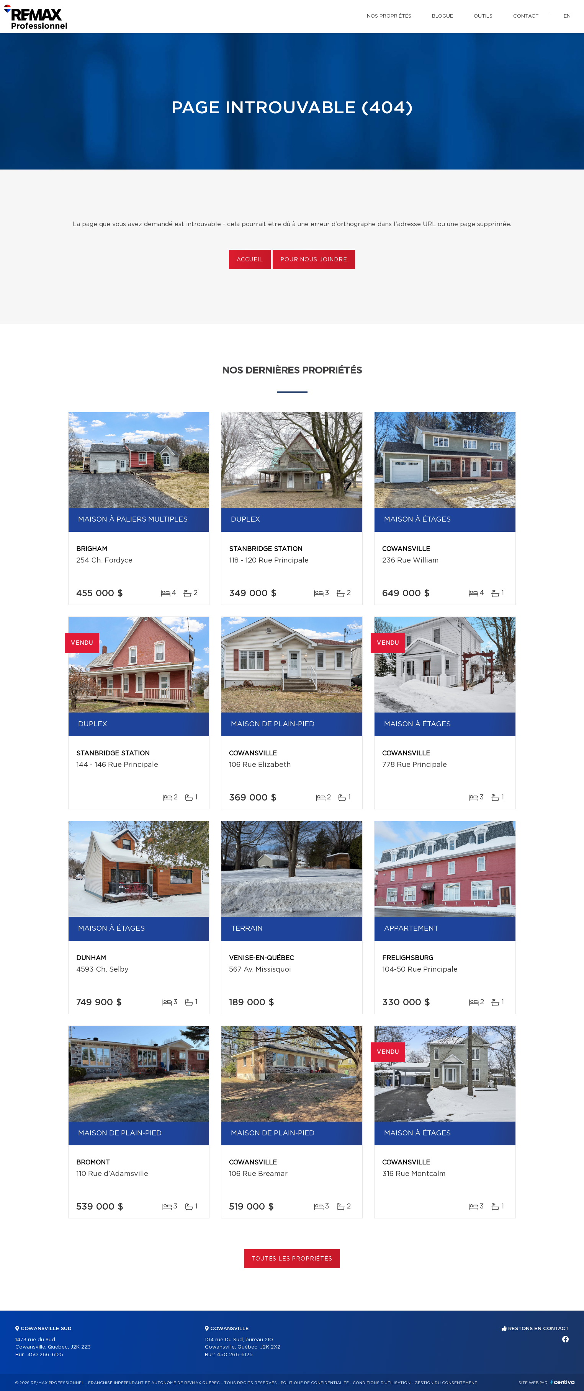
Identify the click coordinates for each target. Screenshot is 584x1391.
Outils (483, 16)
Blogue (442, 16)
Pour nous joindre (313, 260)
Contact (526, 16)
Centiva (562, 1382)
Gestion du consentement (445, 1383)
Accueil (250, 260)
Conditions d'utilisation (382, 1383)
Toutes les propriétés (292, 1259)
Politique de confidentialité (315, 1383)
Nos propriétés (389, 16)
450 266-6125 (45, 1354)
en (567, 16)
